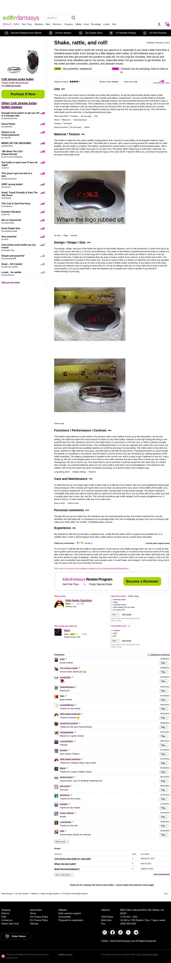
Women (57, 24)
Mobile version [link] (65, 954)
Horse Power (8, 124)
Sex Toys (27, 24)
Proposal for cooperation (70, 920)
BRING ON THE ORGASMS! (16, 143)
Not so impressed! (11, 220)
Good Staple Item (10, 228)
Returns (5, 913)
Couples (68, 24)
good (115, 633)
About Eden (36, 910)
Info (114, 24)
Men (48, 24)
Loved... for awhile (11, 272)
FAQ (3, 917)
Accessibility (64, 917)
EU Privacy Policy (39, 920)
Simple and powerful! (13, 256)
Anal (86, 24)
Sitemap (34, 923)
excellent (116, 631)
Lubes (106, 24)
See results (126, 614)
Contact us (6, 920)
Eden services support (69, 913)
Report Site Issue (10, 923)
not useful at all (119, 610)
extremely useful (119, 600)
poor (115, 636)
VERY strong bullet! (12, 184)
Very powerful (8, 236)
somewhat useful (119, 605)
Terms (33, 913)
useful (115, 602)
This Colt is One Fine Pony (15, 203)
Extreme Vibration (11, 212)
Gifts (16, 24)
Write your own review (10, 282)
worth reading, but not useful (124, 607)
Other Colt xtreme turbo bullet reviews (19, 105)
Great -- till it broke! (12, 264)
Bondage (96, 24)
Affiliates (62, 910)
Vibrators (38, 24)
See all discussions (162, 874)
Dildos (78, 24)
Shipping (5, 910)
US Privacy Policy (39, 917)
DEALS (7, 24)
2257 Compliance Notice (147, 954)
